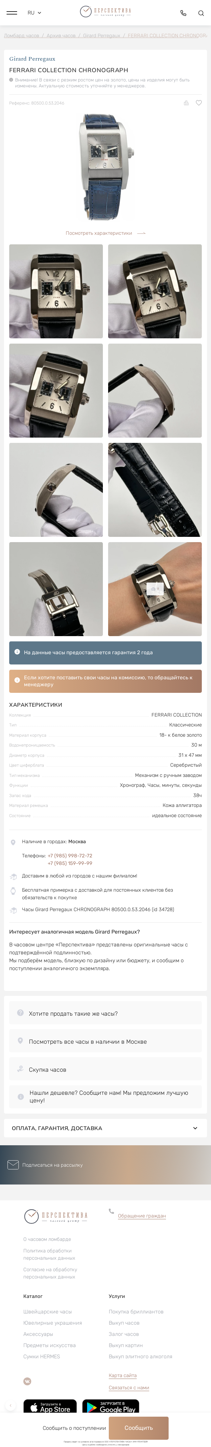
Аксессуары (38, 1334)
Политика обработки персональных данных (49, 1254)
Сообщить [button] (139, 1428)
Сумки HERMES (41, 1356)
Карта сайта (123, 1375)
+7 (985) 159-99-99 (70, 863)
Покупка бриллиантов (136, 1311)
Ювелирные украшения (52, 1323)
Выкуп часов (124, 1323)
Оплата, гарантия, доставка (105, 1128)
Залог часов (124, 1334)
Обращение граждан (142, 1216)
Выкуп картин (126, 1345)
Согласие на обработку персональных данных (50, 1273)
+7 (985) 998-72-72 (70, 856)
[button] (12, 13)
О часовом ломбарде (47, 1239)
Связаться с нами (129, 1388)
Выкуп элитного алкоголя (140, 1356)
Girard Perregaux (32, 59)
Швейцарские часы (47, 1311)
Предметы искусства (49, 1345)
